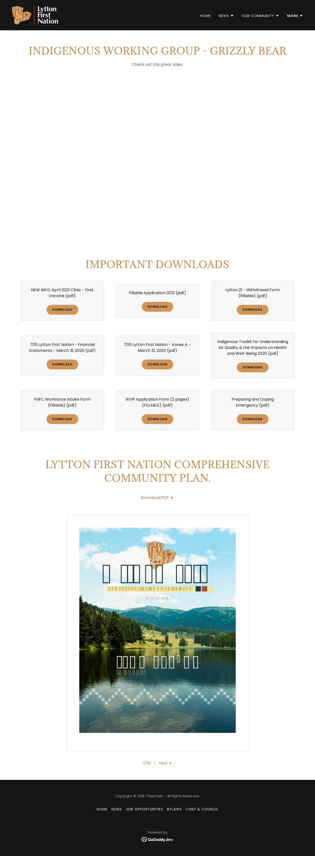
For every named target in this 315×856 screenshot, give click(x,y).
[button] (226, 16)
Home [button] (102, 809)
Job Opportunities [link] (144, 809)
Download (62, 310)
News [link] (116, 809)
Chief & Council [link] (202, 809)
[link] (35, 15)
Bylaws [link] (174, 809)
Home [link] (205, 15)
